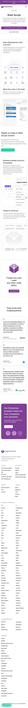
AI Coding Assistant (6, 468)
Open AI (3, 622)
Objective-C (19, 565)
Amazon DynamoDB (6, 676)
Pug (2, 538)
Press (16, 487)
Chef (17, 613)
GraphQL (3, 570)
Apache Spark (20, 608)
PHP (2, 535)
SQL (17, 548)
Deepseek (18, 624)
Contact (3, 492)
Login (16, 472)
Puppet (3, 613)
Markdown (19, 530)
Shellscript (4, 548)
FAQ (2, 490)
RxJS (17, 570)
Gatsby (3, 593)
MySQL (3, 641)
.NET (2, 515)
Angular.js (18, 578)
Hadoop (18, 610)
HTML (17, 520)
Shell (17, 560)
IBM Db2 (3, 653)
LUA (2, 530)
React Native (4, 600)
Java (2, 523)
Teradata (3, 681)
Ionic (2, 573)
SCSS (17, 545)
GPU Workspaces (6, 479)
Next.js (3, 568)
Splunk (3, 668)
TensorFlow (4, 629)
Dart (2, 513)
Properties (19, 535)
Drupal (18, 593)
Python (18, 538)
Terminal (3, 474)
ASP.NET (3, 580)
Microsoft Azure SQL (7, 671)
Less (17, 528)
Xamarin (3, 608)
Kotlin (17, 558)
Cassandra (4, 663)
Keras (2, 605)
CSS (17, 510)
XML (17, 553)
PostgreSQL (4, 646)
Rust (2, 545)
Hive (2, 673)
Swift (2, 550)
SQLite (3, 661)
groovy (18, 518)
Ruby (17, 543)
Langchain (19, 629)
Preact (17, 573)
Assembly (4, 565)
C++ (2, 505)
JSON (17, 523)
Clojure (3, 508)
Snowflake (4, 678)
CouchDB (3, 696)
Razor (17, 540)
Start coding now (14, 291)
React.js (18, 575)
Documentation (5, 487)
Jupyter (3, 528)
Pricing (17, 468)
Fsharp (18, 515)
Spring (3, 585)
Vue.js (17, 583)
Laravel (18, 588)
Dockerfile (19, 513)
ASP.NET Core (5, 583)
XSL (2, 555)
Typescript (19, 550)
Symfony (18, 590)
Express (18, 580)
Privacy (17, 494)
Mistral (3, 627)
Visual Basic (4, 553)
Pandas (18, 598)
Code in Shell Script (7, 150)
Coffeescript (19, 508)
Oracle (3, 638)
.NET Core (4, 598)
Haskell (18, 563)
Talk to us (8, 426)
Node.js (3, 595)
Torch (2, 610)
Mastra (3, 624)
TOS (16, 492)
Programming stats (20, 477)
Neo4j (2, 686)
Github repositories (20, 474)
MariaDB (3, 666)
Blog (16, 496)
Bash (2, 560)
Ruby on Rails (5, 590)
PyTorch (18, 627)
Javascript (4, 525)
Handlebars (4, 520)
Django (18, 585)
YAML (17, 555)
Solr (2, 683)
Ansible (18, 600)
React (2, 543)
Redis (2, 651)
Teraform (18, 603)
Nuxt (17, 568)
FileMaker (4, 691)
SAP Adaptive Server (7, 693)
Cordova (18, 605)
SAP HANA (4, 688)
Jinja (17, 525)
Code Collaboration (6, 476)
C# (2, 510)
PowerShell (4, 563)
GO (2, 518)
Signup (17, 470)
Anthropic (18, 622)
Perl (2, 533)
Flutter (3, 603)
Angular (3, 578)
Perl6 (17, 533)
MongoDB (4, 648)
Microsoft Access (6, 658)
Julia (2, 558)
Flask (2, 588)
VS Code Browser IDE (6, 471)
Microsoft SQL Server (7, 643)
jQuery (3, 575)
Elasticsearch (5, 656)
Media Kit (17, 490)
